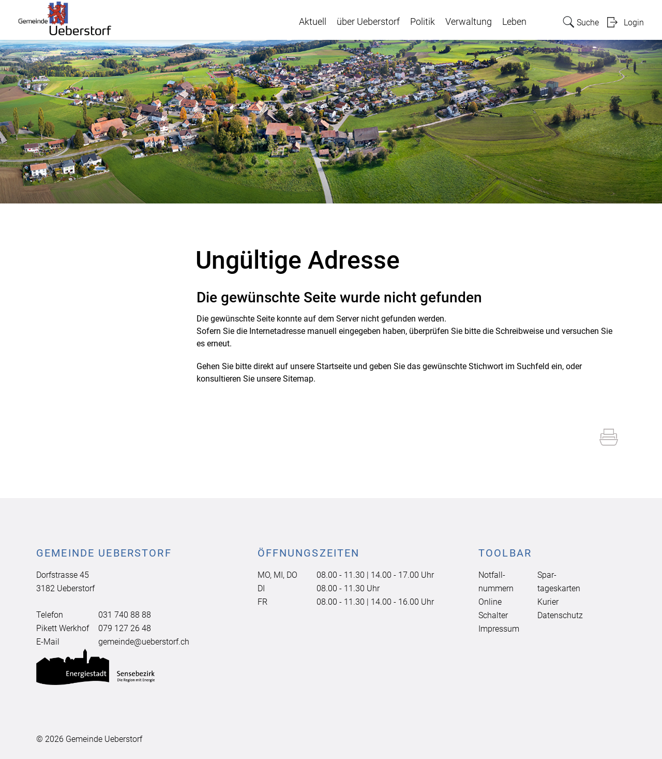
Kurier (548, 602)
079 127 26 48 (124, 628)
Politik (422, 22)
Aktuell (312, 22)
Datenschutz (560, 615)
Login (634, 22)
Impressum (498, 629)
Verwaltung (468, 22)
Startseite (334, 366)
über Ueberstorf (368, 22)
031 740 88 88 (124, 615)
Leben (514, 22)
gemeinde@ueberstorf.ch (143, 642)
